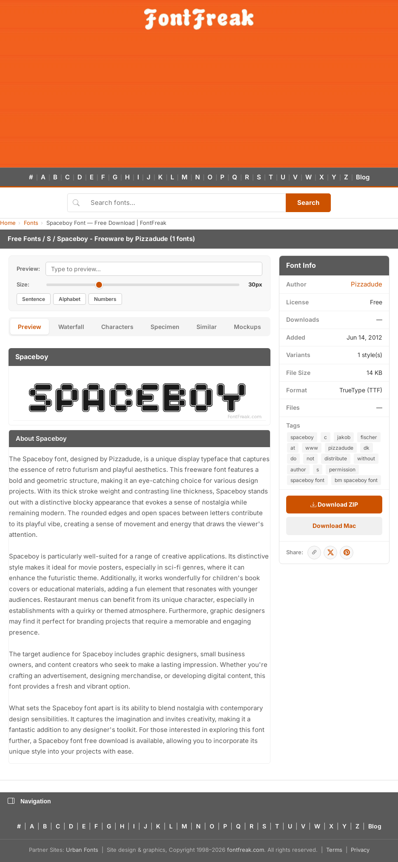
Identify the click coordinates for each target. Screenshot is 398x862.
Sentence (33, 299)
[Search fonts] (185, 202)
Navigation (29, 801)
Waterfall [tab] (71, 326)
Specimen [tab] (165, 326)
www (311, 448)
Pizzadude (151, 239)
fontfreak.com (245, 849)
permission (342, 469)
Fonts (31, 222)
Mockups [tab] (247, 326)
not (310, 458)
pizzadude (340, 448)
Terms (334, 849)
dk (367, 448)
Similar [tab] (206, 326)
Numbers (105, 299)
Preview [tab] (29, 326)
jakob (343, 437)
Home (8, 222)
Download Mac (334, 525)
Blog (363, 177)
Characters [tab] (117, 326)
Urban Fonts (82, 849)
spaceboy (302, 437)
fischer (369, 437)
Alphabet (69, 299)
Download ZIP (334, 504)
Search (308, 202)
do (293, 458)
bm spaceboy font (356, 480)
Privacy (360, 849)
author (298, 469)
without (366, 458)
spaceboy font (307, 480)
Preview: (28, 268)
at (292, 448)
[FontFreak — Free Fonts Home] (198, 19)
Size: (23, 284)
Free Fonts (24, 239)
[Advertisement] (199, 103)
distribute (335, 458)
